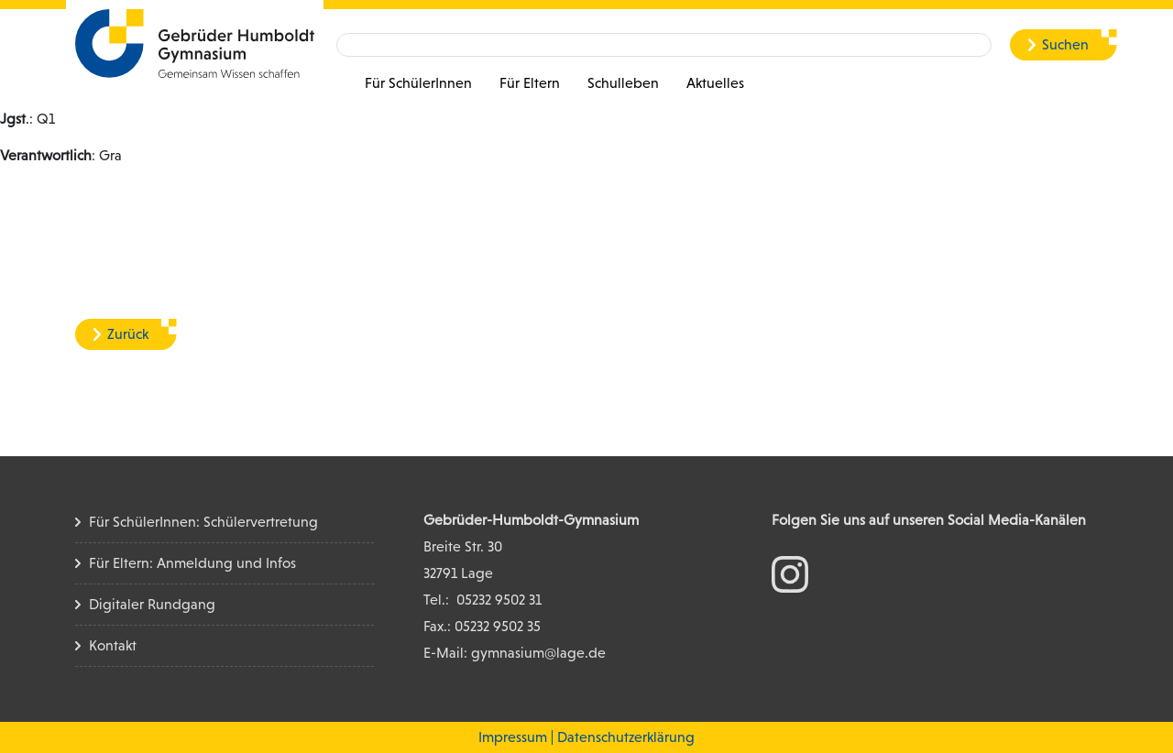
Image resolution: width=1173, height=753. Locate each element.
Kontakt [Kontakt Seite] (113, 645)
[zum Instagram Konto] (790, 573)
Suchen (1065, 44)
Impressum (512, 737)
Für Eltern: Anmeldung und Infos (192, 563)
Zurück (127, 334)
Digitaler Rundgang (152, 604)
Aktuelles (715, 83)
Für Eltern (529, 83)
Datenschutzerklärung (626, 737)
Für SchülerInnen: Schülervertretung (203, 521)
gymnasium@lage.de (538, 652)
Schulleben (623, 83)
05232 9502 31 (499, 599)
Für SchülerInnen (418, 83)
